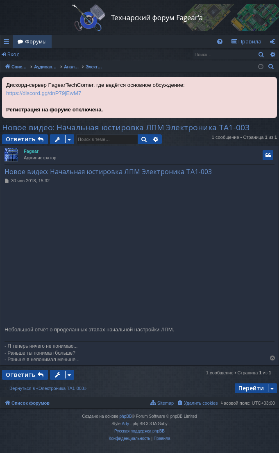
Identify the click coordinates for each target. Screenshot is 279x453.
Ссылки (8, 43)
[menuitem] (219, 41)
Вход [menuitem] (274, 43)
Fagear (31, 151)
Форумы (36, 41)
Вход (13, 54)
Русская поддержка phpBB (139, 431)
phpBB (126, 416)
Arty (125, 423)
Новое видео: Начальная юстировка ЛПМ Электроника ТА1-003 (126, 127)
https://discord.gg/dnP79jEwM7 (43, 93)
